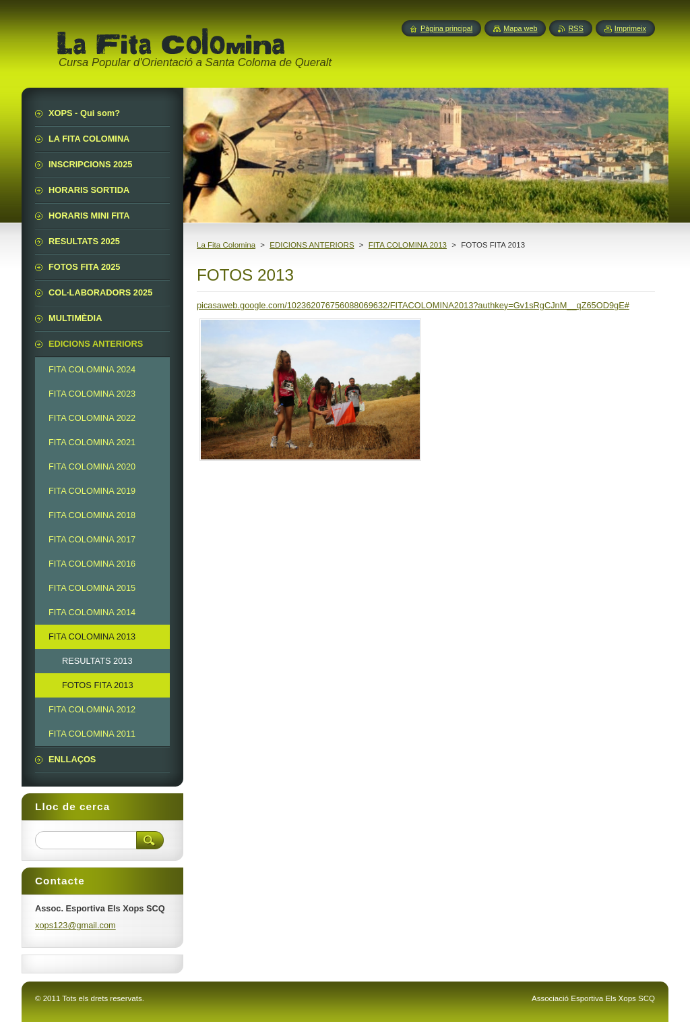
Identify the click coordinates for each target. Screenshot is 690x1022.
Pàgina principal (446, 28)
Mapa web (520, 28)
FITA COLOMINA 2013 (408, 245)
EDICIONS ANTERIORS (312, 245)
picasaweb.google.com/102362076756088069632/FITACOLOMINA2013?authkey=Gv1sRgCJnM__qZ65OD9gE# (413, 305)
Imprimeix (630, 28)
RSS (575, 28)
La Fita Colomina (226, 245)
